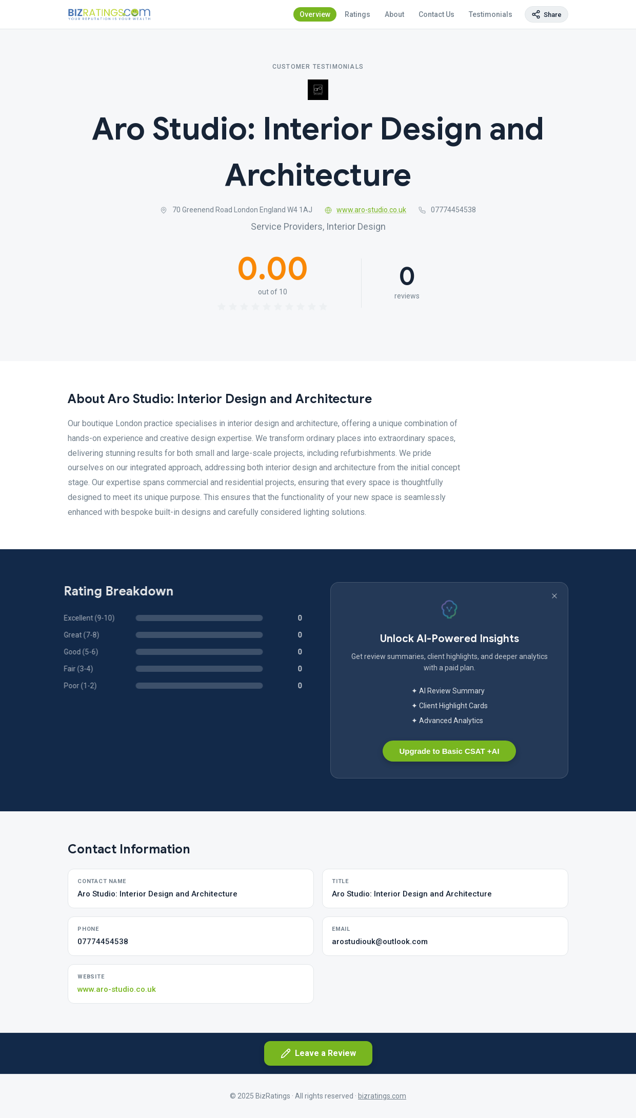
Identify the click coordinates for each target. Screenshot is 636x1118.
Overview (315, 14)
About (394, 14)
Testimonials (490, 14)
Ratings (357, 14)
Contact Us (436, 14)
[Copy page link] (546, 14)
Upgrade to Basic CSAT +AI (449, 751)
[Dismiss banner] (554, 596)
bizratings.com (382, 1096)
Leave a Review (318, 1053)
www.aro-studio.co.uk (366, 210)
